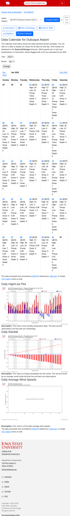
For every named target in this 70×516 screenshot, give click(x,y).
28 (21, 237)
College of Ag (6, 451)
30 (43, 237)
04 (61, 85)
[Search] (35, 3)
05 (3, 123)
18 (61, 161)
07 (21, 123)
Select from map (66, 19)
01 (30, 85)
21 (21, 199)
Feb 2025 (63, 72)
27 (12, 237)
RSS (5, 496)
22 (30, 199)
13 (12, 161)
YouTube (6, 491)
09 (43, 123)
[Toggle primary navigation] (62, 3)
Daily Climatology (26, 28)
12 (3, 161)
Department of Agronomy (11, 454)
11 (61, 123)
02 (43, 85)
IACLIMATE (28, 12)
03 (53, 85)
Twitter (5, 482)
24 (53, 199)
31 (53, 237)
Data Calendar (25, 33)
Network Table (46, 28)
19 (3, 199)
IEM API (35, 276)
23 (43, 199)
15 (30, 161)
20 (12, 199)
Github (5, 486)
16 (43, 161)
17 (53, 161)
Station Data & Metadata (11, 12)
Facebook (7, 477)
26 (3, 237)
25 (61, 199)
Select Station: (4, 19)
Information (8, 28)
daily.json (53, 276)
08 (30, 123)
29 (30, 237)
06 (12, 123)
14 (21, 161)
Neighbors (8, 33)
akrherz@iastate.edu (9, 469)
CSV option (6, 279)
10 (53, 123)
